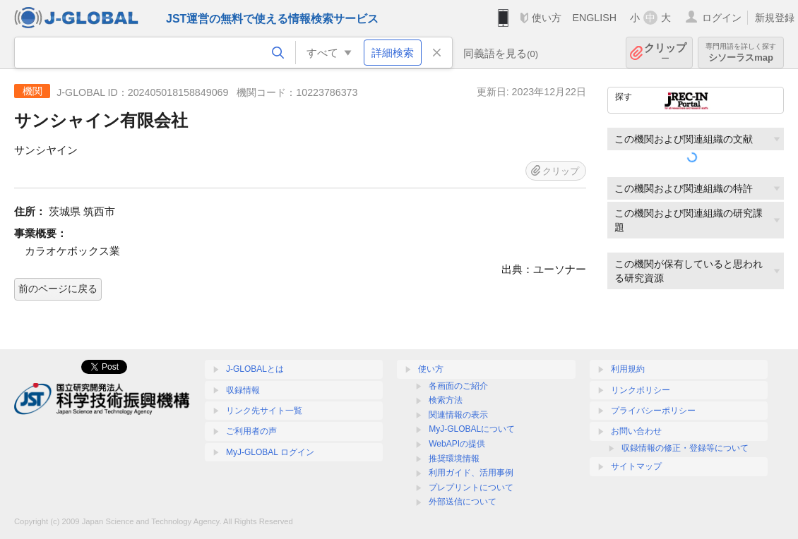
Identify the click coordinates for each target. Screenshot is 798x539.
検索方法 (446, 400)
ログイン (722, 17)
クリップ (665, 52)
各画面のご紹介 (458, 386)
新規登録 (774, 17)
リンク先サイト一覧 (264, 411)
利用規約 (628, 369)
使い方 (546, 17)
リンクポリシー (640, 390)
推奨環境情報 (454, 459)
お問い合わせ (636, 431)
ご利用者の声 (251, 431)
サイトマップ (636, 466)
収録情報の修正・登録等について (685, 448)
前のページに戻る (57, 288)
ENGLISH (594, 17)
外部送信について (462, 502)
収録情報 (243, 390)
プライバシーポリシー (653, 411)
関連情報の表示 (458, 415)
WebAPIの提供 (457, 444)
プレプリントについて (471, 487)
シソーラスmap (740, 52)
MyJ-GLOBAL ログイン (270, 452)
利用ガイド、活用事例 (471, 473)
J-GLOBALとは (255, 369)
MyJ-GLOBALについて (472, 429)
